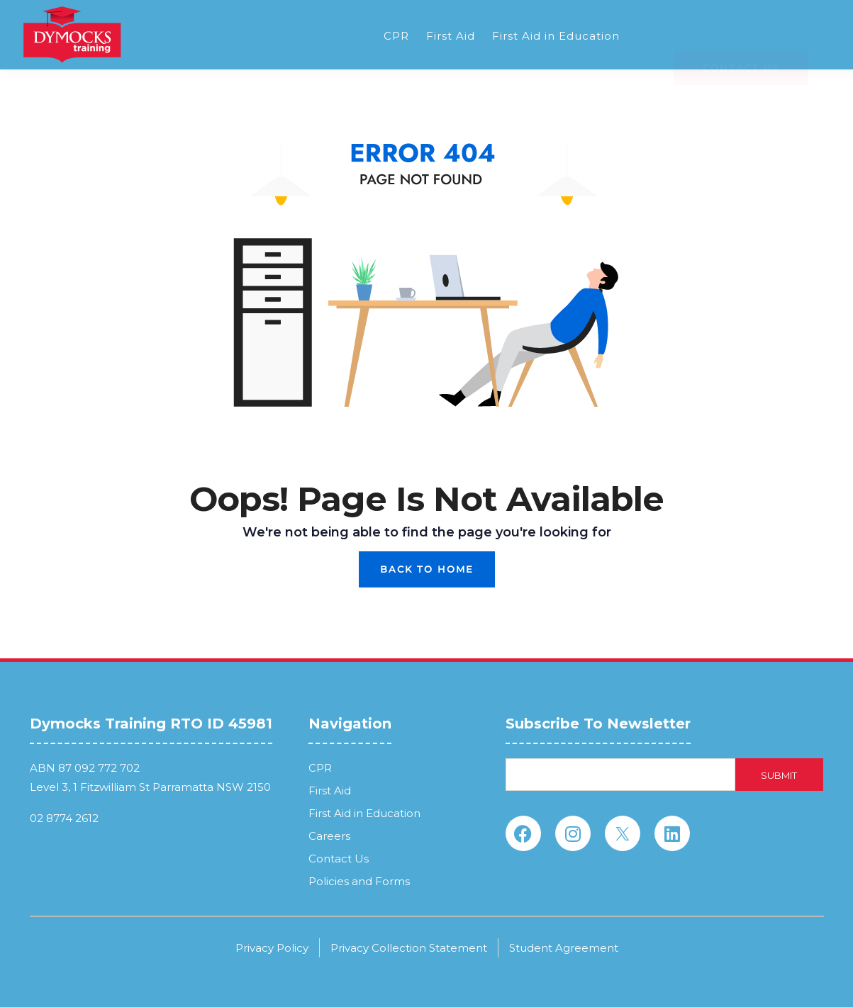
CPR (396, 36)
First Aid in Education (556, 36)
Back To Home (427, 569)
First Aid (450, 36)
